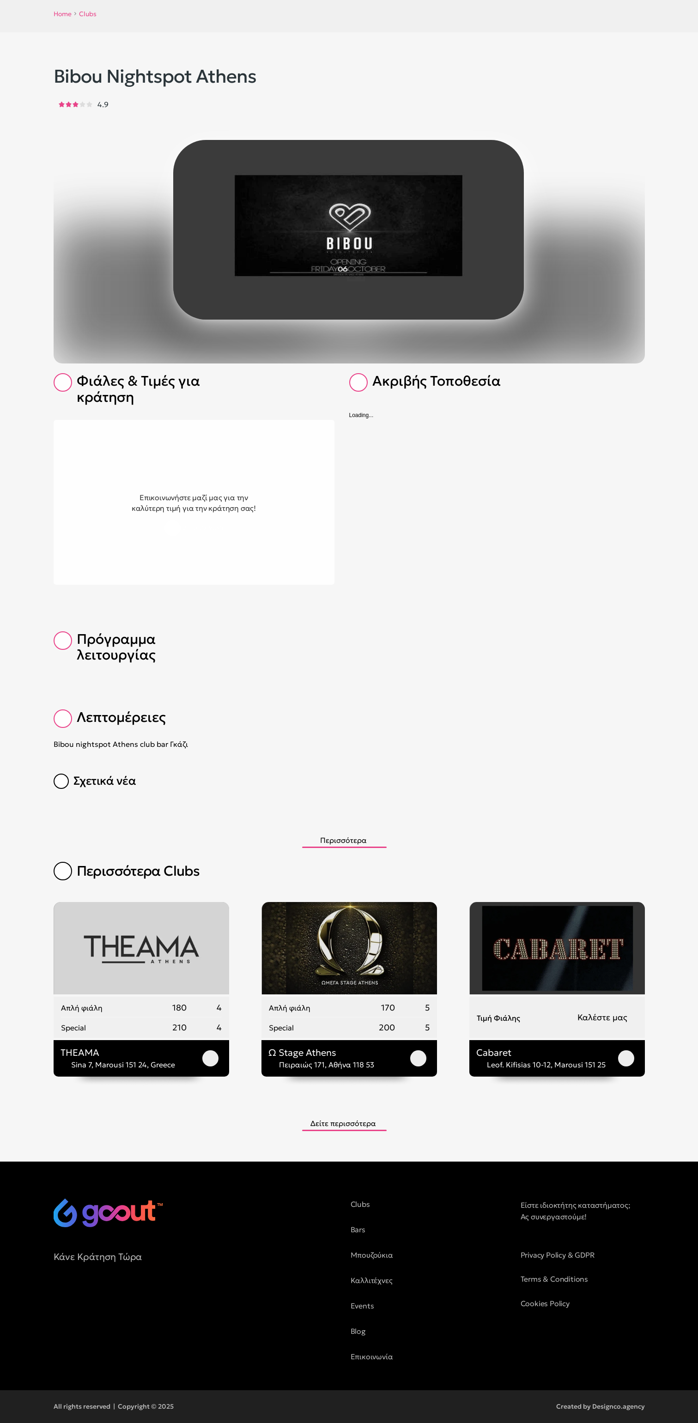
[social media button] (60, 1298)
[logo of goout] (108, 1213)
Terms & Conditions (554, 1279)
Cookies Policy (545, 1303)
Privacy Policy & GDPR (558, 1255)
